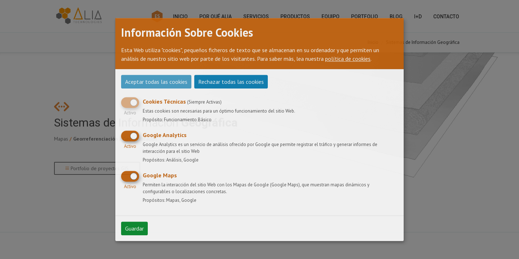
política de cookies (348, 58)
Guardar (134, 228)
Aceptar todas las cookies (156, 81)
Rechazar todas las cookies (231, 81)
